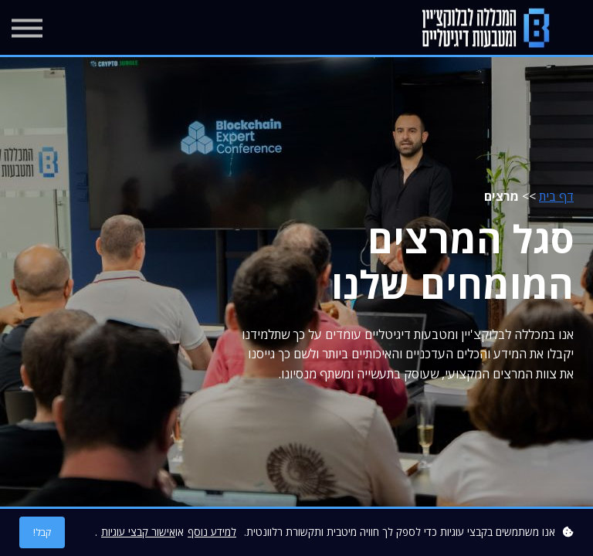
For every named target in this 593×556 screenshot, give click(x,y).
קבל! (42, 532)
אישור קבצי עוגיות (138, 532)
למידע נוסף (212, 532)
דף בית (556, 196)
